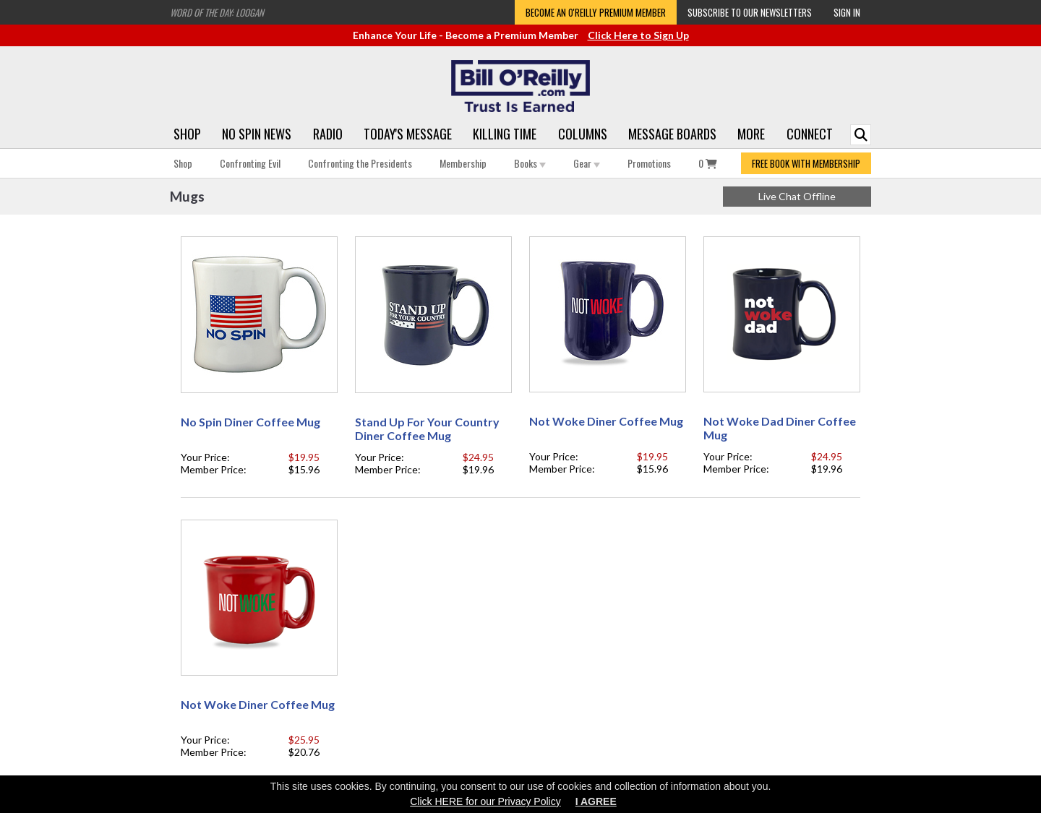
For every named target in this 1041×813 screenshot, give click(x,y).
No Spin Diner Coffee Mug (250, 422)
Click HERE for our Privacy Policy (485, 801)
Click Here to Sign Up (638, 35)
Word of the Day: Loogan (217, 12)
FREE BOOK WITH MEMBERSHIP (806, 163)
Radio (328, 133)
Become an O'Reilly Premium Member (596, 12)
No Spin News (256, 133)
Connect (810, 133)
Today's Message (408, 133)
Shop (187, 133)
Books (530, 163)
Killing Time (504, 133)
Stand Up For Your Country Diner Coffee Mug (427, 428)
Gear (586, 163)
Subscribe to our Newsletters (749, 12)
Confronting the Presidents (360, 163)
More (751, 133)
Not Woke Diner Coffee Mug (606, 421)
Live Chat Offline (797, 196)
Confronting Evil (250, 163)
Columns (582, 133)
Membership (463, 163)
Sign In (847, 12)
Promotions (649, 163)
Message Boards (672, 133)
